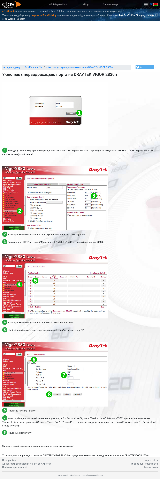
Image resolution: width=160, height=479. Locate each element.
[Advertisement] (80, 43)
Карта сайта (151, 460)
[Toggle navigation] (146, 4)
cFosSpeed (8, 11)
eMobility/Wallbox (58, 4)
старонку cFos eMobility (43, 15)
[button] (145, 67)
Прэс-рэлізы (9, 460)
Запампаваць (110, 4)
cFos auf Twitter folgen (144, 463)
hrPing (85, 4)
